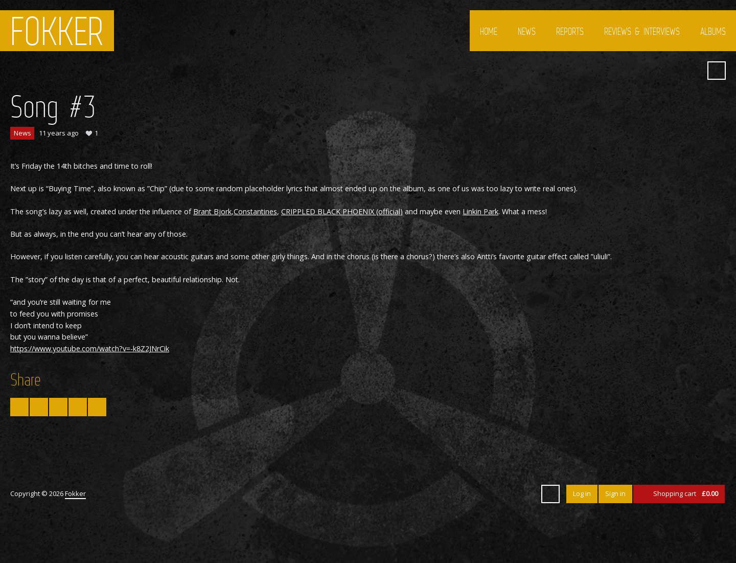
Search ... (716, 70)
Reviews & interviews (642, 31)
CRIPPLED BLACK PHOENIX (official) (342, 211)
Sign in (615, 493)
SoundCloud (691, 70)
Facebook (655, 70)
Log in (582, 493)
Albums (713, 31)
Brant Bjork (212, 211)
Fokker (57, 30)
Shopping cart (685, 493)
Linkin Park (480, 211)
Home (488, 31)
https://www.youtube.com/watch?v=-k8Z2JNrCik (89, 348)
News (527, 31)
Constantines (255, 211)
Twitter (636, 70)
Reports (570, 31)
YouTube (673, 70)
